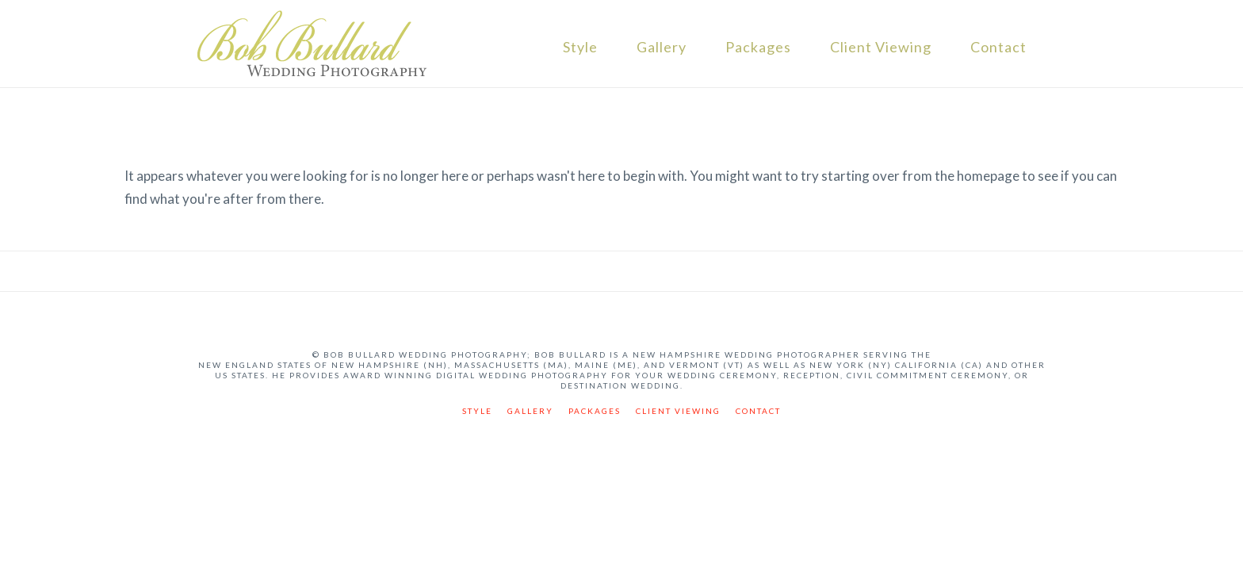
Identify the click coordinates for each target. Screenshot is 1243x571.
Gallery (662, 47)
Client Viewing (880, 47)
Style (580, 47)
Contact (998, 47)
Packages (758, 47)
